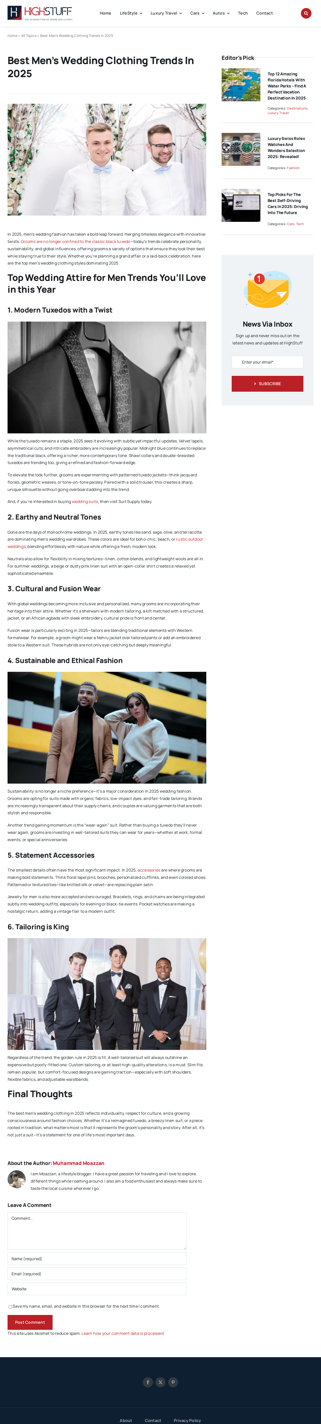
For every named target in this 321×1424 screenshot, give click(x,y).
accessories (149, 870)
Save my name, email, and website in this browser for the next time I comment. (86, 1306)
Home (12, 35)
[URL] (97, 1289)
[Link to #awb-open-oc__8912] (306, 13)
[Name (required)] (97, 1258)
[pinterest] (173, 1382)
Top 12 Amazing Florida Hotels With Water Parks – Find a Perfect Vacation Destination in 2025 (287, 86)
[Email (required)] (97, 1273)
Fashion (293, 168)
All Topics (28, 35)
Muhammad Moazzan (78, 1163)
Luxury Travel (278, 113)
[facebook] (148, 1382)
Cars (290, 224)
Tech (300, 224)
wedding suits (85, 501)
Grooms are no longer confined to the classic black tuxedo (75, 241)
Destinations (297, 108)
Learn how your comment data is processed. (123, 1333)
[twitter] (160, 1382)
